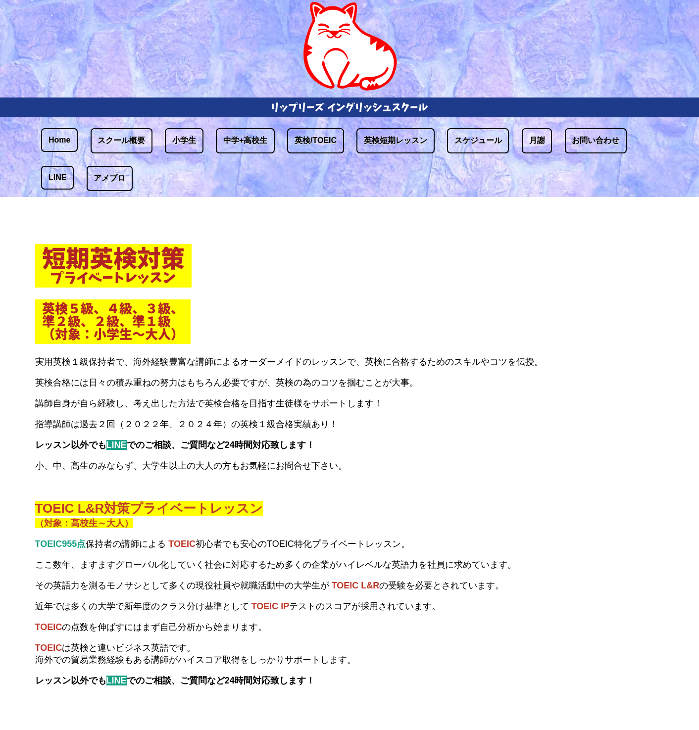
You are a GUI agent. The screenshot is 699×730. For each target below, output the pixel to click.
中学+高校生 (245, 140)
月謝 (537, 140)
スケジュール (478, 140)
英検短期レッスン (395, 140)
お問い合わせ (595, 140)
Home (59, 140)
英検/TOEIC (316, 140)
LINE (57, 177)
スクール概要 (121, 140)
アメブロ (109, 178)
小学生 (184, 140)
